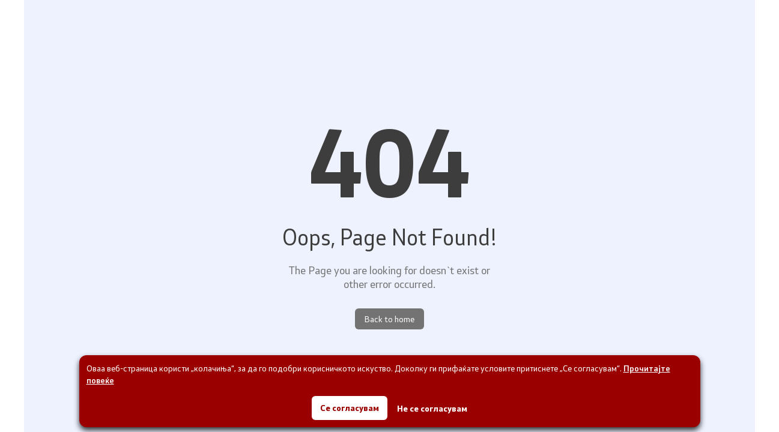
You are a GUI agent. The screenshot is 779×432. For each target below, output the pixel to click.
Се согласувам (349, 407)
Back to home (389, 319)
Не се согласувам (432, 408)
